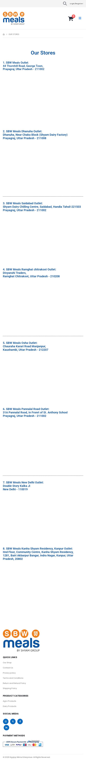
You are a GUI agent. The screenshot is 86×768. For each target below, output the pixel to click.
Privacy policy (9, 673)
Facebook (20, 721)
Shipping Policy (10, 688)
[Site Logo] (8, 18)
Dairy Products (9, 706)
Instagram (6, 721)
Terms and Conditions (13, 678)
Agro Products (9, 701)
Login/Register (76, 3)
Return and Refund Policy (14, 683)
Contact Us (8, 667)
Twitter (13, 721)
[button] (65, 3)
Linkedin (6, 727)
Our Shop (7, 662)
